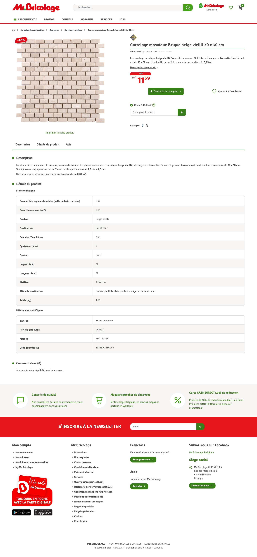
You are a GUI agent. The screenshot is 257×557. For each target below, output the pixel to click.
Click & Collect (142, 105)
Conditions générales (157, 543)
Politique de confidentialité (88, 496)
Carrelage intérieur (73, 30)
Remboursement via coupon (88, 501)
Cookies (78, 516)
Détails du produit (48, 144)
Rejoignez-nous (141, 459)
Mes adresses (22, 457)
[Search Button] (188, 7)
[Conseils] (20, 400)
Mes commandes (24, 452)
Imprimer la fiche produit (60, 132)
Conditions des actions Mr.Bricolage (93, 491)
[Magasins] (99, 400)
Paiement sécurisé (83, 472)
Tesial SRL (158, 548)
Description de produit (144, 67)
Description (22, 144)
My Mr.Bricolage (24, 467)
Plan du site (80, 521)
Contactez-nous (82, 462)
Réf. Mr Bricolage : (138, 52)
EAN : (156, 52)
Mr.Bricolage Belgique (201, 452)
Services (78, 477)
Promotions (80, 452)
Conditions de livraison (86, 467)
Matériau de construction (32, 30)
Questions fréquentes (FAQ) (89, 482)
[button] (240, 7)
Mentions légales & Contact (125, 543)
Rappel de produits (84, 506)
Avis (68, 144)
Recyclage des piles (84, 511)
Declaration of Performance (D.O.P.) (93, 487)
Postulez (137, 486)
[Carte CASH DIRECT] (178, 400)
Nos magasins (81, 457)
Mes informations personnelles (31, 462)
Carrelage (54, 30)
